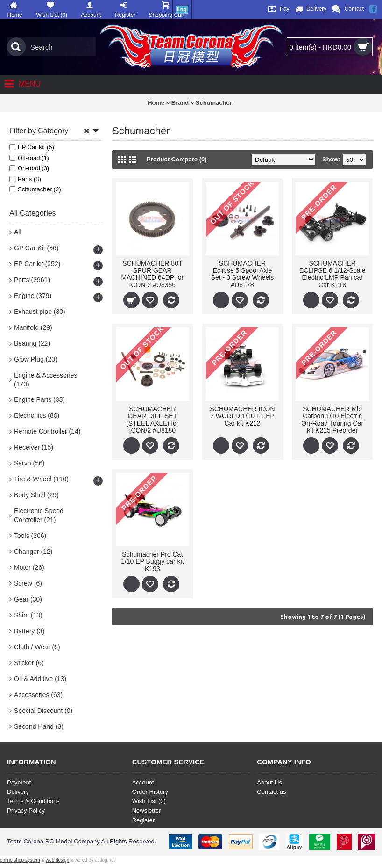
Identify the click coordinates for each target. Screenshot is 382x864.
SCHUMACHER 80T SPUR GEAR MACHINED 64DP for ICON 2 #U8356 (152, 274)
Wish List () (149, 801)
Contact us (271, 791)
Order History (150, 791)
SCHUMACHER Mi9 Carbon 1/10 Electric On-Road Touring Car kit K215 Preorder (332, 419)
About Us (269, 782)
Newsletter (146, 810)
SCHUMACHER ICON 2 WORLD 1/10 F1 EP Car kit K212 (242, 416)
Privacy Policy (26, 810)
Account (143, 782)
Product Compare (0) (177, 159)
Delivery (18, 791)
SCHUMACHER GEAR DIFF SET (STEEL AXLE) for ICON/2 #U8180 (152, 419)
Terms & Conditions (33, 801)
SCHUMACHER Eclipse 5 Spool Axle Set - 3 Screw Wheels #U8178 (242, 274)
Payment (19, 782)
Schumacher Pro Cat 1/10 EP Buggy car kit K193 (152, 562)
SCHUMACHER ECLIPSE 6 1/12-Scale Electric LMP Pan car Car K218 (332, 274)
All (17, 232)
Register (143, 820)
